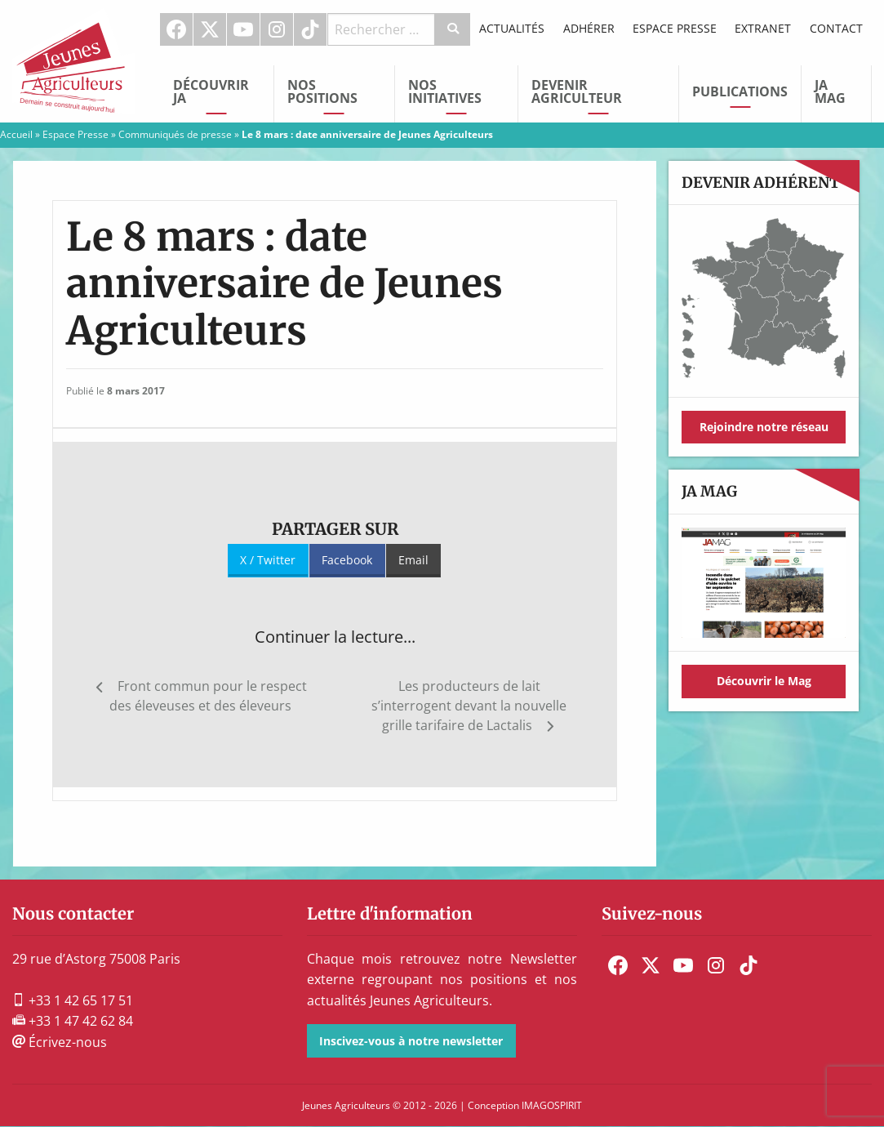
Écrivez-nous (59, 1042)
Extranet (763, 28)
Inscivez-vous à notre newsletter (411, 1041)
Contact (836, 28)
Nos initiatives (445, 91)
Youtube (243, 29)
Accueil (16, 134)
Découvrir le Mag (764, 680)
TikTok (310, 29)
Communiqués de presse (175, 134)
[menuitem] (176, 29)
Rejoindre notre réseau (764, 426)
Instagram (276, 29)
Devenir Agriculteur (576, 91)
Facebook (176, 29)
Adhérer (589, 28)
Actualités (511, 28)
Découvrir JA (211, 91)
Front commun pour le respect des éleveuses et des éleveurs (208, 696)
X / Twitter (267, 560)
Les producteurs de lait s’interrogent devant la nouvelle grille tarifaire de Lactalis (468, 705)
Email (413, 560)
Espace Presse (675, 28)
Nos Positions (322, 91)
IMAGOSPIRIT (552, 1105)
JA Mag (830, 91)
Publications (740, 91)
